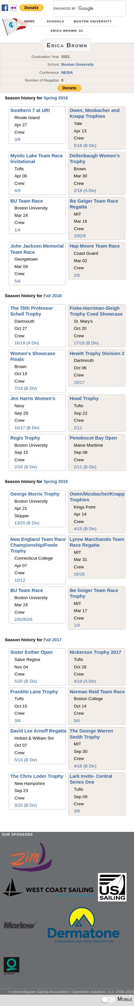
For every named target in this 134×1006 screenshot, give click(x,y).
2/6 (17, 619)
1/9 (76, 625)
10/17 (79, 382)
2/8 (76, 235)
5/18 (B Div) (85, 145)
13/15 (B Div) (27, 522)
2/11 (78, 427)
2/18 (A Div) (85, 190)
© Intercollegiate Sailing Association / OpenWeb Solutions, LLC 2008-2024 (71, 991)
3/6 (17, 720)
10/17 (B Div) (27, 427)
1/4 (17, 230)
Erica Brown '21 (67, 30)
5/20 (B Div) (26, 681)
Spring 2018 (55, 481)
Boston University (93, 21)
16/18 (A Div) (27, 343)
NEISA (67, 72)
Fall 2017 (52, 639)
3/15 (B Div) (26, 805)
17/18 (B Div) (86, 343)
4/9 (17, 190)
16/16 (79, 574)
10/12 (20, 580)
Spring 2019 (55, 97)
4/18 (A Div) (85, 681)
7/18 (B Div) (26, 388)
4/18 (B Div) (85, 766)
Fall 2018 (52, 295)
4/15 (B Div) (85, 528)
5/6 (76, 720)
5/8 (17, 281)
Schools (55, 21)
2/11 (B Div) (85, 466)
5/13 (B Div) (26, 759)
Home (29, 21)
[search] (82, 8)
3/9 (17, 139)
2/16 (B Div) (26, 466)
